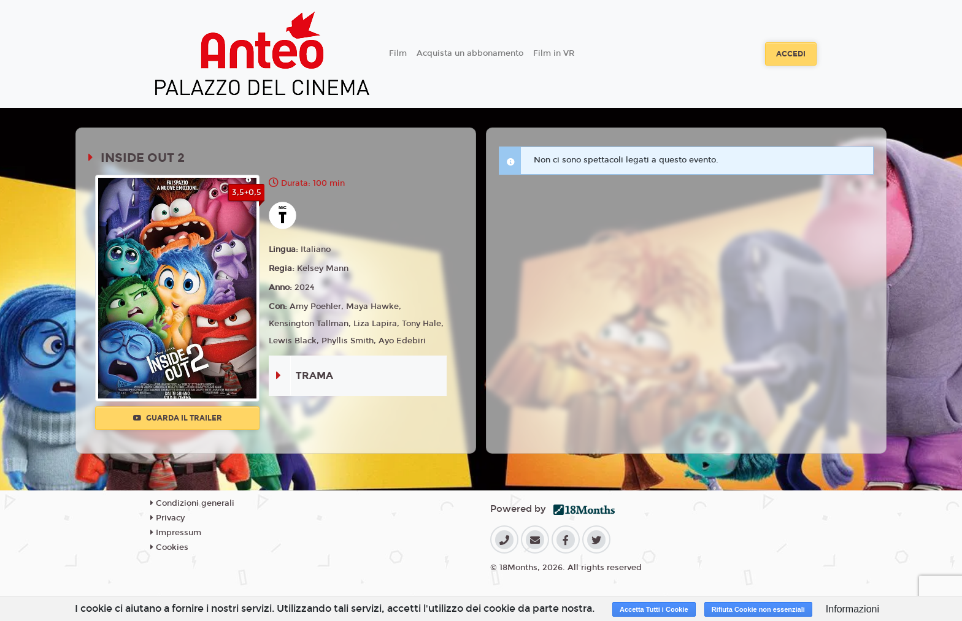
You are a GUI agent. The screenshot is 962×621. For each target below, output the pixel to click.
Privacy (167, 518)
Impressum (175, 533)
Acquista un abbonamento (470, 53)
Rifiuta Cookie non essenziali (758, 609)
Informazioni (852, 609)
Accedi (791, 54)
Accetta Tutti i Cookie (654, 609)
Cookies (169, 547)
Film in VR (553, 53)
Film (398, 53)
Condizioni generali (192, 503)
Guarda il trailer (177, 418)
